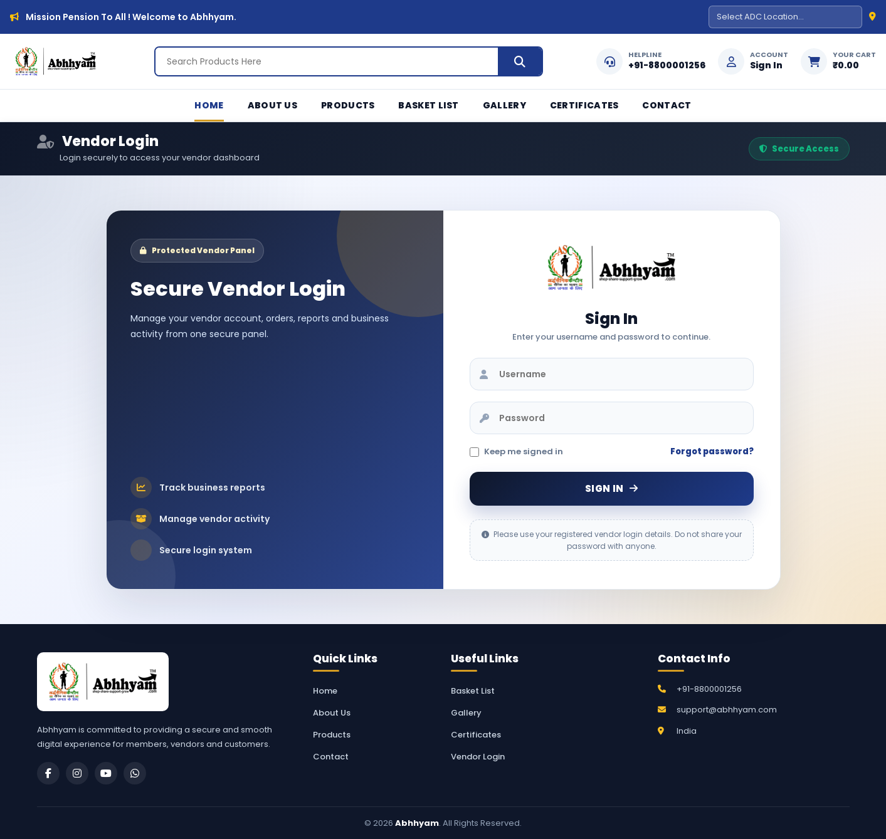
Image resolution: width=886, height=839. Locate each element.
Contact (666, 105)
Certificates (584, 105)
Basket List (428, 105)
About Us (272, 105)
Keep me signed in (516, 451)
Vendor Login (478, 757)
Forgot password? (712, 451)
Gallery (504, 105)
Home (208, 105)
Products (347, 105)
